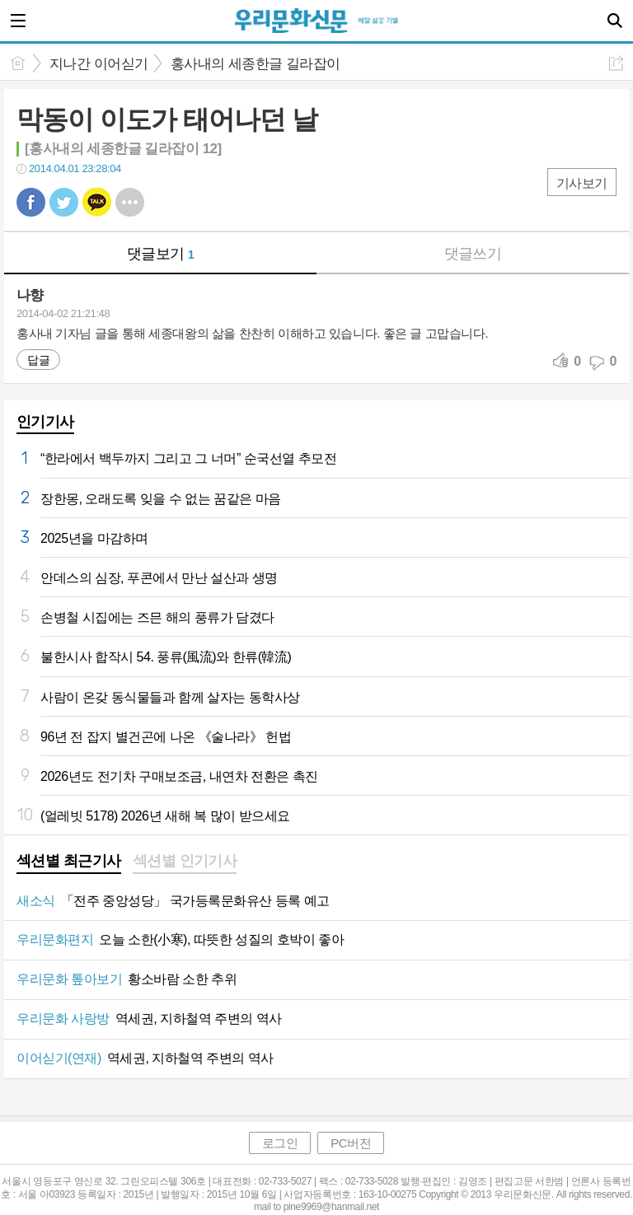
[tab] (69, 862)
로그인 (280, 1143)
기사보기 (581, 183)
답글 (38, 360)
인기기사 (45, 422)
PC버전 (351, 1143)
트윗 (63, 202)
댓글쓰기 (473, 253)
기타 (129, 202)
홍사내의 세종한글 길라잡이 (255, 64)
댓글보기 (161, 253)
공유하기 (616, 63)
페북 (30, 202)
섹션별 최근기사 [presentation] (68, 861)
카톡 (96, 202)
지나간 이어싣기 (98, 64)
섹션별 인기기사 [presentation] (185, 861)
